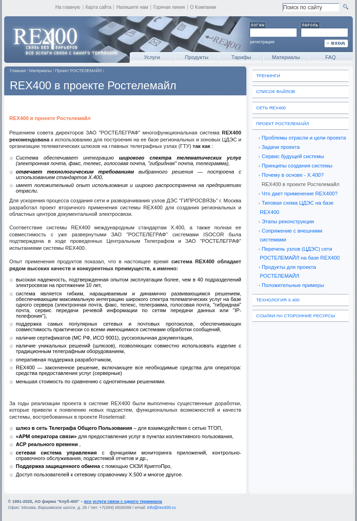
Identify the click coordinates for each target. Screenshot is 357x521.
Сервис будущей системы (293, 156)
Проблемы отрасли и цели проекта (304, 137)
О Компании (203, 7)
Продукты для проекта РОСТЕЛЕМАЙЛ (288, 271)
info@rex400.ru (161, 507)
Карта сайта (99, 7)
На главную (67, 7)
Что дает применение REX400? (299, 193)
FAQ (330, 57)
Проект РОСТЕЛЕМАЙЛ (78, 70)
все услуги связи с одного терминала (123, 501)
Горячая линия (169, 7)
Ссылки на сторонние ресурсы (295, 315)
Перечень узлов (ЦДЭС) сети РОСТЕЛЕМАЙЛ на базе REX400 (300, 253)
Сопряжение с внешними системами (291, 235)
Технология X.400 (277, 299)
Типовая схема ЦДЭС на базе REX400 (296, 207)
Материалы (286, 57)
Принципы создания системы (297, 165)
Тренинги (268, 75)
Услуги (152, 57)
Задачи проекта (281, 147)
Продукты (197, 57)
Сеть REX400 (271, 107)
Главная (18, 70)
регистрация (262, 42)
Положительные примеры (293, 285)
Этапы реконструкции (288, 221)
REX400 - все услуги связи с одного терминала (64, 39)
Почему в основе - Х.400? (293, 175)
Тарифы (241, 57)
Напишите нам (132, 7)
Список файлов (275, 91)
